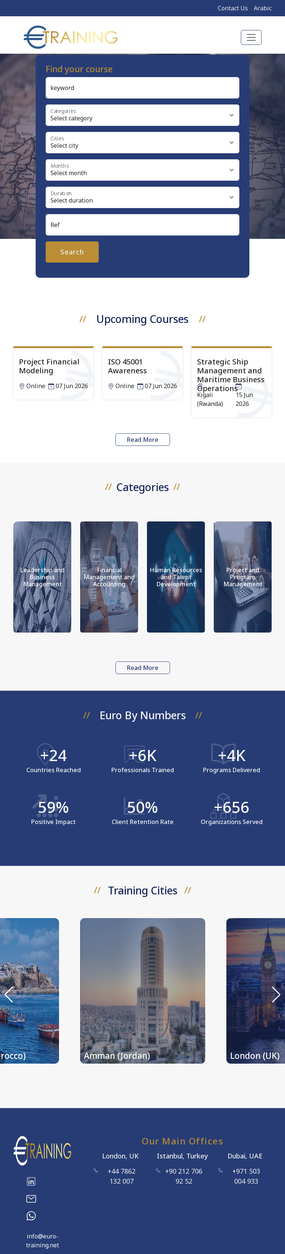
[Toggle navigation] (251, 37)
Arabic (263, 8)
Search (72, 251)
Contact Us (233, 8)
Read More (142, 440)
